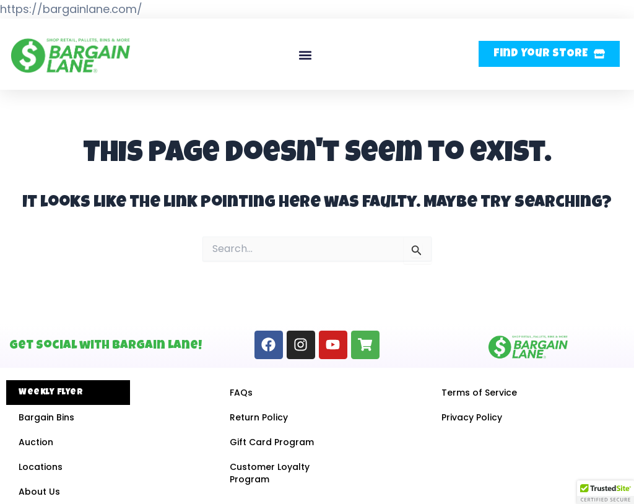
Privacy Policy (471, 417)
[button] (305, 55)
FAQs (241, 392)
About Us (39, 491)
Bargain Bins (46, 417)
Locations (41, 467)
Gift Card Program (272, 442)
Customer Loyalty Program (270, 473)
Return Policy (259, 417)
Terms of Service (479, 392)
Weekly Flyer (51, 392)
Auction (36, 442)
